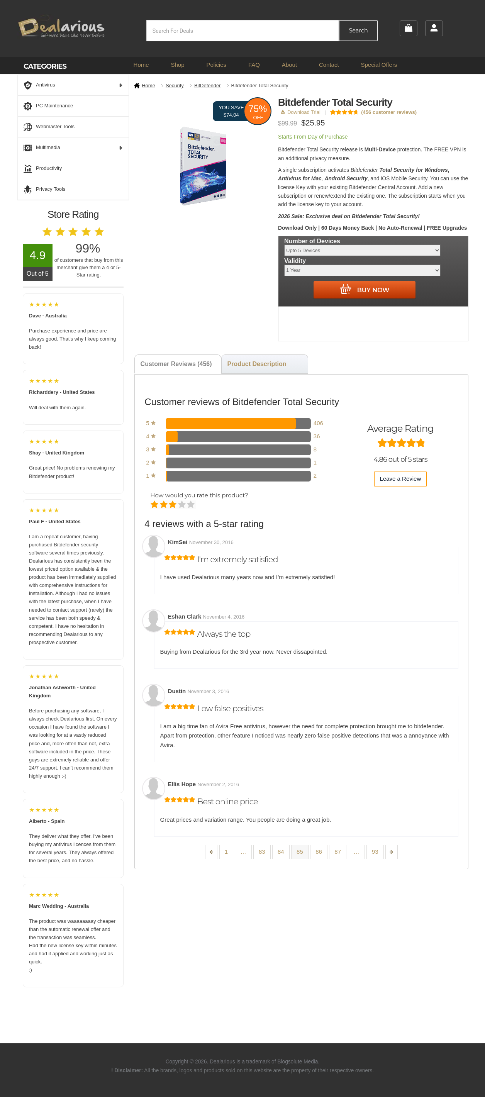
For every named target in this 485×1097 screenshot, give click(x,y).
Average (173, 505)
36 (317, 436)
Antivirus (73, 85)
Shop (177, 64)
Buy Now (365, 289)
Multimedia (73, 148)
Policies (216, 64)
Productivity (43, 168)
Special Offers (379, 64)
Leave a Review (400, 478)
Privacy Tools (44, 189)
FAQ (254, 64)
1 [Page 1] (226, 851)
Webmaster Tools (49, 127)
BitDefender (207, 85)
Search (358, 30)
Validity (295, 261)
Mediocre (164, 505)
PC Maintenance (48, 106)
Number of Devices (312, 241)
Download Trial (301, 112)
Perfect (191, 505)
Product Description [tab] (257, 364)
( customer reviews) (389, 112)
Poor (155, 505)
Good (182, 505)
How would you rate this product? (199, 495)
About (289, 64)
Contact (329, 64)
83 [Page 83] (262, 851)
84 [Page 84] (281, 851)
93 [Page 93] (375, 851)
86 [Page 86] (318, 851)
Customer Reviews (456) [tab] (176, 364)
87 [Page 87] (337, 851)
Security (175, 85)
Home (141, 64)
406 (318, 423)
